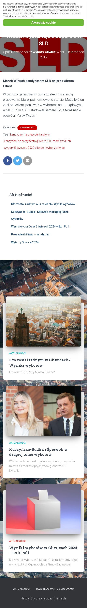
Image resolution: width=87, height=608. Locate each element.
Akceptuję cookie (43, 22)
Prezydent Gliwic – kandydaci (30, 234)
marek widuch (62, 141)
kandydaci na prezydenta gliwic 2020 (27, 141)
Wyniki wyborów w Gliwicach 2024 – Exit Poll (40, 226)
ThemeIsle (59, 598)
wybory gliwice (55, 147)
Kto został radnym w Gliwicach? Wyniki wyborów (43, 204)
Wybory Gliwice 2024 (25, 242)
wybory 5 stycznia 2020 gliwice (24, 147)
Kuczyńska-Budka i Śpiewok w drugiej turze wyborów (38, 452)
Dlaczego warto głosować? (55, 588)
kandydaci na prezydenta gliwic (30, 134)
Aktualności (27, 128)
